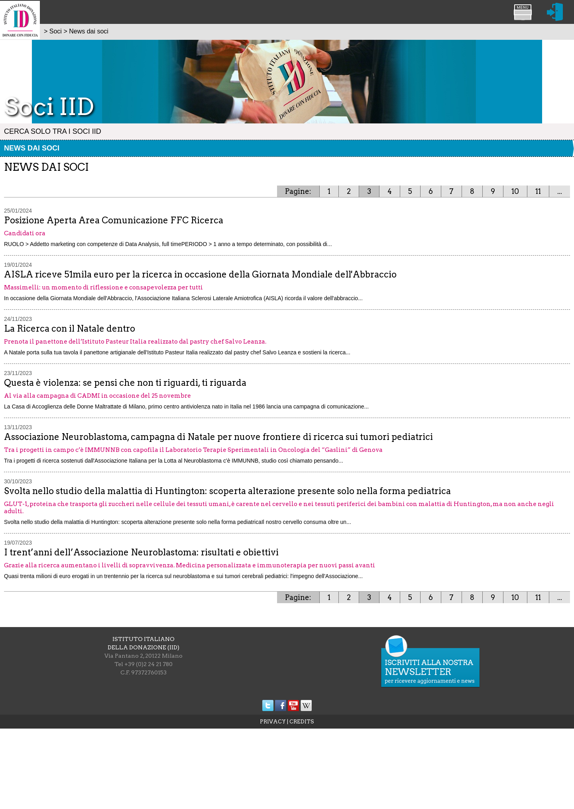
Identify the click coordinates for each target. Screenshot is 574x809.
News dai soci (31, 148)
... (559, 191)
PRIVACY (273, 722)
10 (515, 191)
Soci (55, 31)
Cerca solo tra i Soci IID (52, 131)
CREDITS (301, 722)
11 (538, 191)
